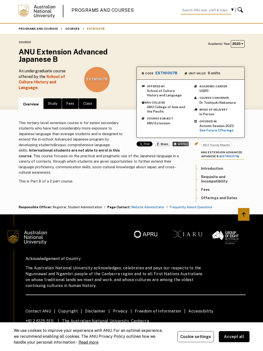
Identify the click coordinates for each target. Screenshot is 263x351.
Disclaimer (95, 311)
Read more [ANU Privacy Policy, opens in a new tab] (88, 342)
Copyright (68, 311)
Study (52, 103)
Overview (31, 104)
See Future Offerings (216, 130)
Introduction (212, 168)
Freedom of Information (158, 311)
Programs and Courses (102, 10)
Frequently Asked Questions (191, 207)
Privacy (120, 311)
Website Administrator (148, 207)
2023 (237, 44)
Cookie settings (195, 336)
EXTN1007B (96, 28)
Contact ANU (38, 311)
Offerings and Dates (219, 198)
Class (87, 103)
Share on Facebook (162, 144)
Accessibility (200, 311)
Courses (72, 28)
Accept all (234, 336)
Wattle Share (180, 144)
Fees (70, 103)
